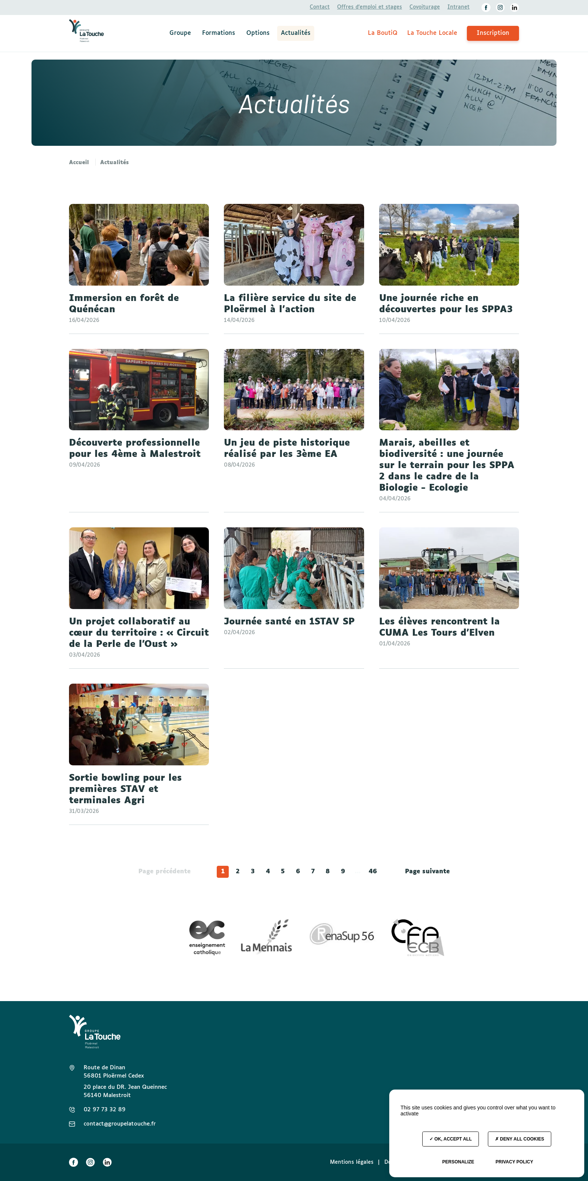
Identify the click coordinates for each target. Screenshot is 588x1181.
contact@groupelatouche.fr (120, 1124)
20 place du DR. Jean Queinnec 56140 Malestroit (125, 1091)
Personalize (458, 1162)
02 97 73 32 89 (105, 1109)
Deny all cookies (519, 1139)
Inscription (493, 33)
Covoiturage (425, 7)
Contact (320, 7)
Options (258, 33)
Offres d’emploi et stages (369, 7)
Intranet (458, 7)
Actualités (295, 33)
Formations (218, 33)
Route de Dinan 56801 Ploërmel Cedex (114, 1072)
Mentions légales (352, 1162)
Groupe (180, 33)
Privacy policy (514, 1162)
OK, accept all (450, 1139)
